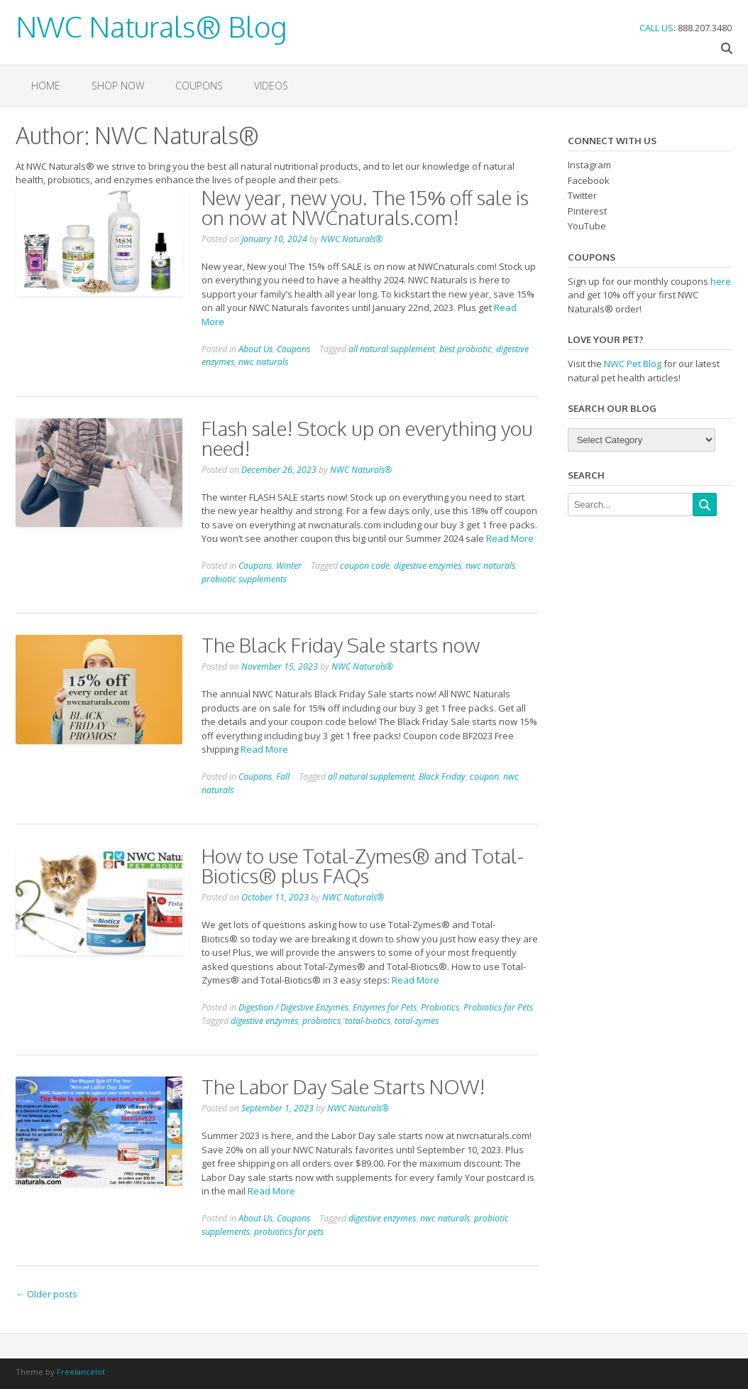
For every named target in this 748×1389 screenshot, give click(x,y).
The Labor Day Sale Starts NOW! (343, 1086)
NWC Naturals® (352, 239)
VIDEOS (271, 85)
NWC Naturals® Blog (151, 24)
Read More (510, 538)
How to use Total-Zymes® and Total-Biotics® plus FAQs (363, 865)
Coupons (199, 85)
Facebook (589, 180)
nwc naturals (263, 362)
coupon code (365, 566)
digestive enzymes (427, 566)
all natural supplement (391, 349)
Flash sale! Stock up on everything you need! (367, 438)
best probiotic (465, 349)
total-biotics (367, 1021)
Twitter (582, 195)
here (720, 281)
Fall (283, 776)
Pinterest (587, 211)
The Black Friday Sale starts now (341, 645)
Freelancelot (81, 1371)
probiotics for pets (289, 1232)
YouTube (587, 225)
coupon (484, 776)
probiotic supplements (244, 579)
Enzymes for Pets (385, 1007)
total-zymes (417, 1021)
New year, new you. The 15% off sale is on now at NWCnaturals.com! (365, 207)
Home (45, 85)
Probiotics (440, 1007)
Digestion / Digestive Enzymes (293, 1007)
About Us (255, 349)
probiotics (321, 1021)
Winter (289, 566)
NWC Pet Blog (632, 363)
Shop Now (118, 85)
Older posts (46, 1293)
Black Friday (442, 776)
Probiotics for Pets (498, 1007)
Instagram (589, 164)
